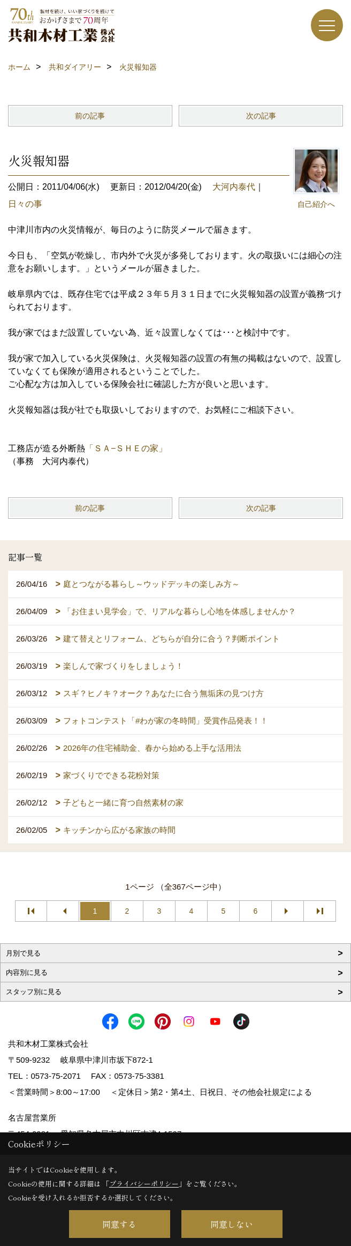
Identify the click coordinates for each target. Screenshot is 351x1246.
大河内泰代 (233, 186)
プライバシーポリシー (144, 1183)
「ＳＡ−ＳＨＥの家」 (126, 448)
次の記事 (261, 115)
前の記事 (90, 115)
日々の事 (25, 203)
